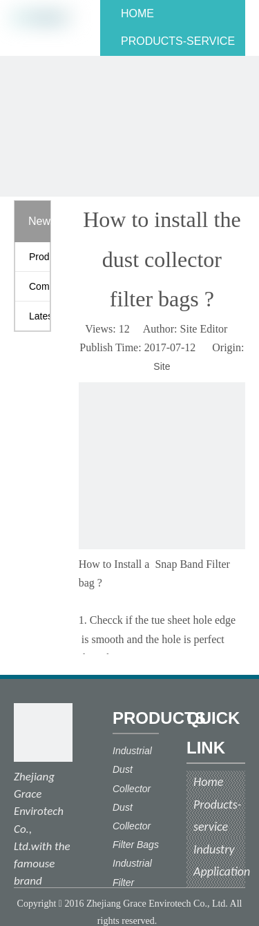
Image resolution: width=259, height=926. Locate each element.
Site (161, 366)
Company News (39, 286)
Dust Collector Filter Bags (136, 826)
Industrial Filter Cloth (132, 882)
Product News (39, 256)
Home (208, 781)
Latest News (39, 316)
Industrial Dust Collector (132, 769)
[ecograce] (43, 732)
